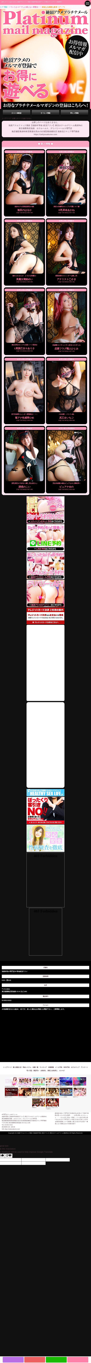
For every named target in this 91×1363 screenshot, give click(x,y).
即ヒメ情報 (74, 113)
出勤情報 (51, 1051)
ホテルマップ (75, 1051)
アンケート (84, 1051)
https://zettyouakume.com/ (12, 1113)
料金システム (27, 1051)
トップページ (6, 118)
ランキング (43, 1051)
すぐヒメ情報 (45, 113)
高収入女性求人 (52, 1054)
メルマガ (61, 1054)
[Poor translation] (8, 1140)
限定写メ (36, 1054)
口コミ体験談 (16, 113)
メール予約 (58, 1051)
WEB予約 (67, 1051)
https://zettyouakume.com (45, 134)
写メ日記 (29, 1054)
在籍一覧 (35, 1051)
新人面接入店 (17, 1051)
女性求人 (43, 1054)
